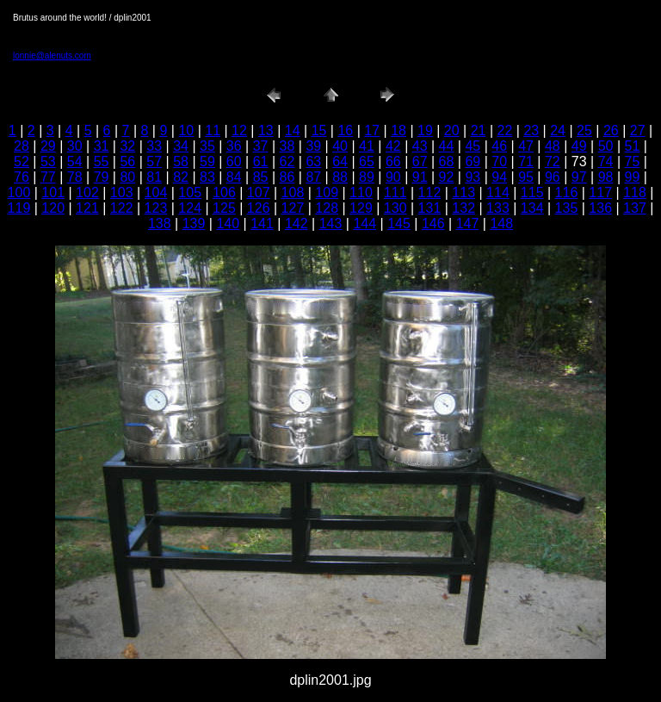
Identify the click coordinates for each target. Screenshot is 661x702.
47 (526, 146)
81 (154, 177)
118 (634, 192)
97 (579, 177)
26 (611, 130)
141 (262, 223)
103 (121, 192)
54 (75, 161)
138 (159, 223)
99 (632, 177)
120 (53, 208)
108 (293, 192)
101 (53, 192)
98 (606, 177)
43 (420, 146)
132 (463, 208)
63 (313, 161)
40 (340, 146)
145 (399, 223)
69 (472, 161)
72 (552, 161)
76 (21, 177)
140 (227, 223)
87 (313, 177)
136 (600, 208)
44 (446, 146)
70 (499, 161)
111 (395, 192)
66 (393, 161)
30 (75, 146)
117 (600, 192)
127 (293, 208)
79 (101, 177)
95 (526, 177)
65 (366, 161)
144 (364, 223)
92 (446, 177)
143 (331, 223)
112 (430, 192)
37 (261, 146)
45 (472, 146)
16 (345, 130)
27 (638, 130)
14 (292, 130)
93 (472, 177)
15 (319, 130)
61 (261, 161)
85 (261, 177)
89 (366, 177)
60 (234, 161)
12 (239, 130)
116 (566, 192)
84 (234, 177)
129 (361, 208)
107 (258, 192)
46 (499, 146)
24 (557, 130)
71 (526, 161)
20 (452, 130)
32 (127, 146)
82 (180, 177)
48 (552, 146)
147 (467, 223)
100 (19, 192)
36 (234, 146)
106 (224, 192)
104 (156, 192)
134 (532, 208)
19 (425, 130)
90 (393, 177)
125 (224, 208)
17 (372, 130)
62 (287, 161)
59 (207, 161)
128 (326, 208)
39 (313, 146)
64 (340, 161)
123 (156, 208)
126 (258, 208)
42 (393, 146)
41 (366, 146)
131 (430, 208)
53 (48, 161)
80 (127, 177)
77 (48, 177)
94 (499, 177)
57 (154, 161)
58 (180, 161)
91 (420, 177)
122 (121, 208)
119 (19, 208)
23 (531, 130)
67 (420, 161)
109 (326, 192)
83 (207, 177)
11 (212, 130)
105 (189, 192)
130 (395, 208)
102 (87, 192)
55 (101, 161)
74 (606, 161)
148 (501, 223)
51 (632, 146)
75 (632, 161)
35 (207, 146)
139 (194, 223)
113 (463, 192)
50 (606, 146)
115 (532, 192)
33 (154, 146)
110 (361, 192)
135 (566, 208)
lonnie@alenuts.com (52, 55)
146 (433, 223)
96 (552, 177)
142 (296, 223)
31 (101, 146)
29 (48, 146)
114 (498, 192)
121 (87, 208)
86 (287, 177)
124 (189, 208)
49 (579, 146)
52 (21, 161)
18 (398, 130)
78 (75, 177)
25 (584, 130)
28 (21, 146)
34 (180, 146)
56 (127, 161)
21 (478, 130)
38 (287, 146)
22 (505, 130)
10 (186, 130)
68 (446, 161)
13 (266, 130)
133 (498, 208)
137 (634, 208)
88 (340, 177)
